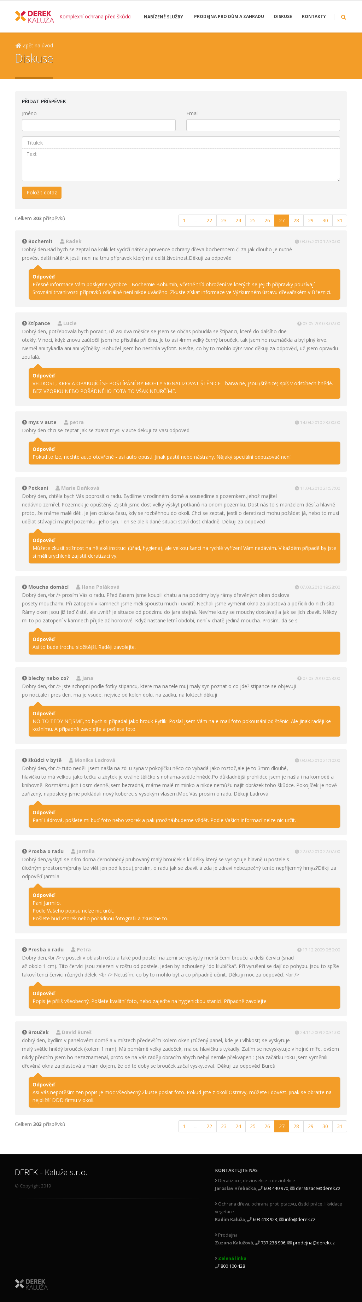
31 (340, 220)
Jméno (29, 113)
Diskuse (283, 16)
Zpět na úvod (34, 45)
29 (311, 220)
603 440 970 (276, 1188)
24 (238, 220)
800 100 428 (233, 1266)
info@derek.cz (300, 1219)
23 (224, 220)
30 (325, 220)
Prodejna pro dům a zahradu (229, 16)
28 (296, 220)
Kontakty (314, 16)
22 (209, 220)
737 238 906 (273, 1243)
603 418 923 (265, 1219)
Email (192, 113)
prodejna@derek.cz (314, 1243)
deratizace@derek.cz (318, 1188)
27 (282, 220)
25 (253, 220)
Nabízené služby (163, 17)
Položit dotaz (42, 192)
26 (267, 220)
